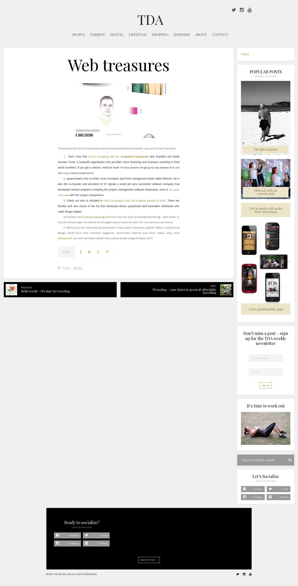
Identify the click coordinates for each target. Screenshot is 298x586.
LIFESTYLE (138, 34)
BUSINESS (182, 34)
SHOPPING (160, 34)
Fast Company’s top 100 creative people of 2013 (134, 200)
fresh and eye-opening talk (93, 217)
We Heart (77, 268)
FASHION (97, 34)
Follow (245, 54)
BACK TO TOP (149, 560)
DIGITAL (117, 34)
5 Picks (66, 268)
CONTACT (220, 34)
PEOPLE (78, 34)
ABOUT (201, 34)
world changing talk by (118, 156)
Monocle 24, (65, 238)
